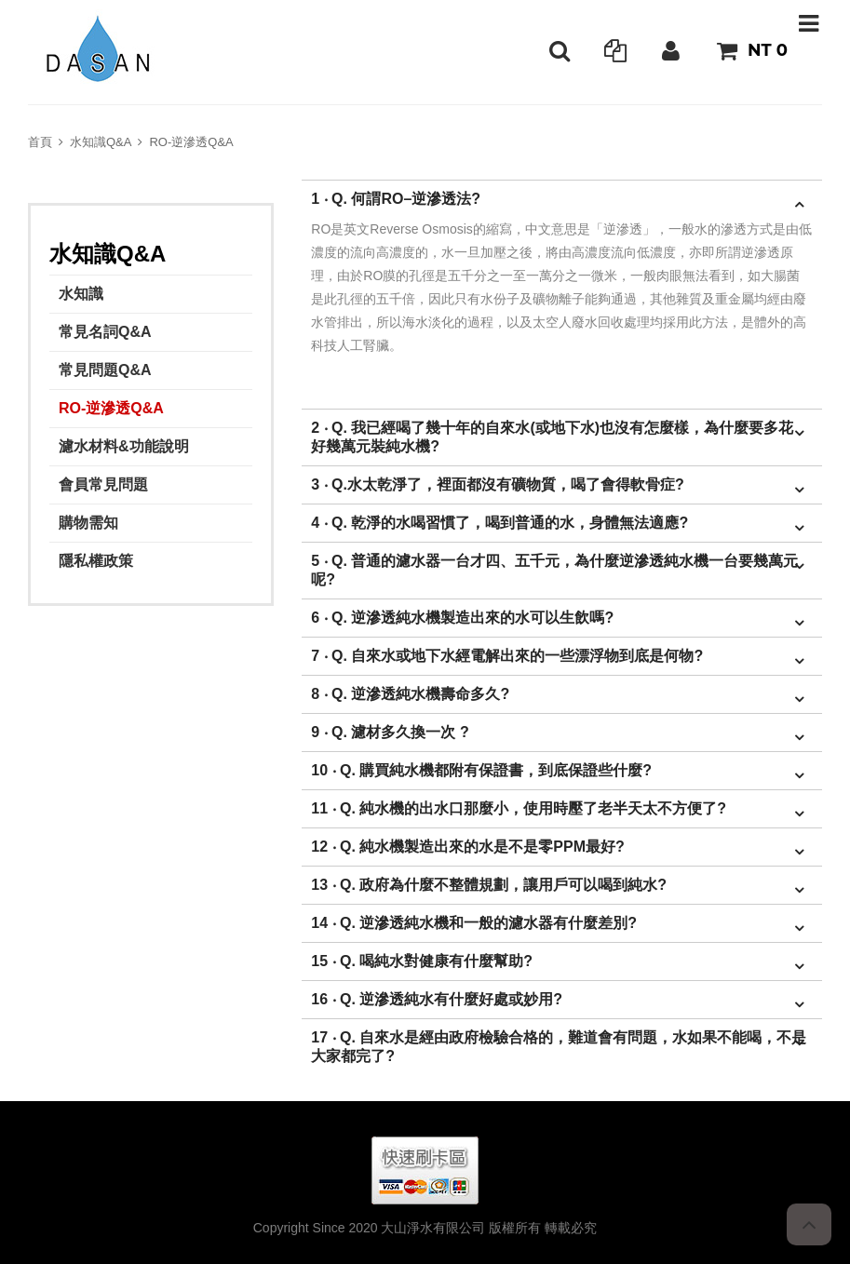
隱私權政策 (96, 561)
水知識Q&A (100, 142)
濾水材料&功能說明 (124, 446)
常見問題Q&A (105, 370)
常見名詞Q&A (105, 332)
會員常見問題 (103, 484)
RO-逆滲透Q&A (191, 142)
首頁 (40, 142)
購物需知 (88, 523)
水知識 (81, 294)
